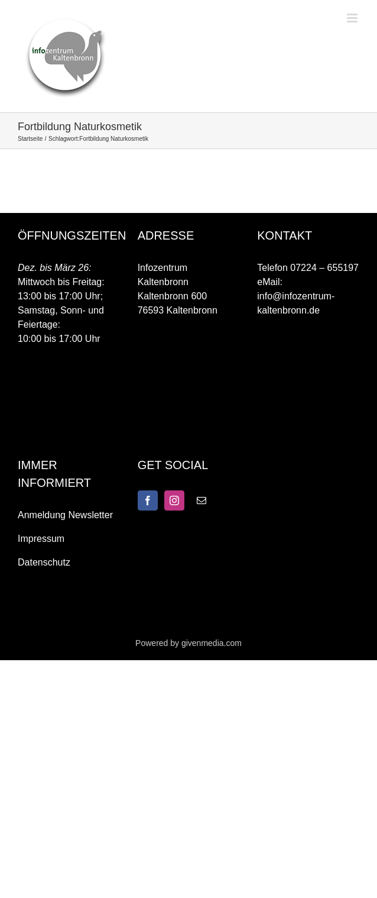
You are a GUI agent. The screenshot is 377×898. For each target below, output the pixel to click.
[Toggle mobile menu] (353, 18)
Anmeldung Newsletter (65, 515)
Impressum (41, 539)
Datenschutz (44, 562)
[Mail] (201, 500)
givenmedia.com (211, 643)
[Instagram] (174, 500)
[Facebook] (148, 500)
